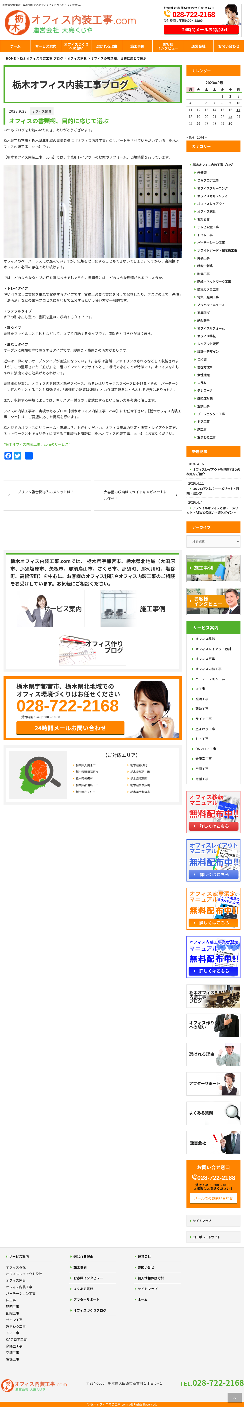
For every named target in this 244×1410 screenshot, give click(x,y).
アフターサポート (87, 1299)
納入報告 (203, 320)
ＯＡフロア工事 (208, 180)
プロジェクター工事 (211, 413)
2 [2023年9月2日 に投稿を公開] (230, 96)
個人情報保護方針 (151, 1278)
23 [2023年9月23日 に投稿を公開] (230, 116)
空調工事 (203, 406)
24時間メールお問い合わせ (70, 689)
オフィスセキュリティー (214, 196)
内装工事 (203, 258)
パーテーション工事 (211, 242)
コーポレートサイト (206, 1237)
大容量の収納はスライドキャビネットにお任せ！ (135, 495)
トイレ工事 (205, 234)
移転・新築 (205, 265)
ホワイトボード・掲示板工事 (217, 250)
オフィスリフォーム (211, 328)
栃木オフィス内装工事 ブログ (41, 58)
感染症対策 (205, 398)
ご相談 (201, 359)
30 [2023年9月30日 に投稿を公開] (230, 123)
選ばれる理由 (106, 46)
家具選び (203, 312)
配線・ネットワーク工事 (214, 281)
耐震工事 (203, 273)
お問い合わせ (228, 46)
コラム (201, 382)
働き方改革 (205, 367)
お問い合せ (146, 1267)
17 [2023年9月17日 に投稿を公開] (238, 109)
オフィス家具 (42, 111)
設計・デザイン (208, 351)
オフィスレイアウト (211, 203)
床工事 (201, 429)
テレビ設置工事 (208, 226)
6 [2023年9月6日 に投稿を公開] (206, 103)
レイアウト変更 (208, 343)
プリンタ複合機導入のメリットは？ (46, 491)
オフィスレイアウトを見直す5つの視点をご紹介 (213, 471)
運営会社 (198, 46)
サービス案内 (45, 46)
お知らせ (203, 219)
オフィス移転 (206, 336)
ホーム (15, 46)
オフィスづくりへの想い (76, 46)
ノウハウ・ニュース (211, 304)
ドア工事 (203, 421)
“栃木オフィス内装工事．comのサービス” (37, 444)
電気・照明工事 (208, 297)
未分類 (201, 172)
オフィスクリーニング (212, 188)
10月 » (202, 137)
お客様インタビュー (167, 46)
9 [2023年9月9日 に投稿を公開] (230, 103)
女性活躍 (203, 374)
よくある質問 (83, 1288)
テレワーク (205, 390)
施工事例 (137, 46)
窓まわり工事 (206, 437)
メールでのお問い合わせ (213, 1198)
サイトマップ (202, 1220)
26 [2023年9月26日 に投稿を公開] (199, 123)
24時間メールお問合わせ (205, 29)
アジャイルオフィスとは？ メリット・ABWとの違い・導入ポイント (212, 510)
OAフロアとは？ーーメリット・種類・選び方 (212, 490)
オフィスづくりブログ (90, 1310)
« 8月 (190, 137)
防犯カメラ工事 (208, 289)
